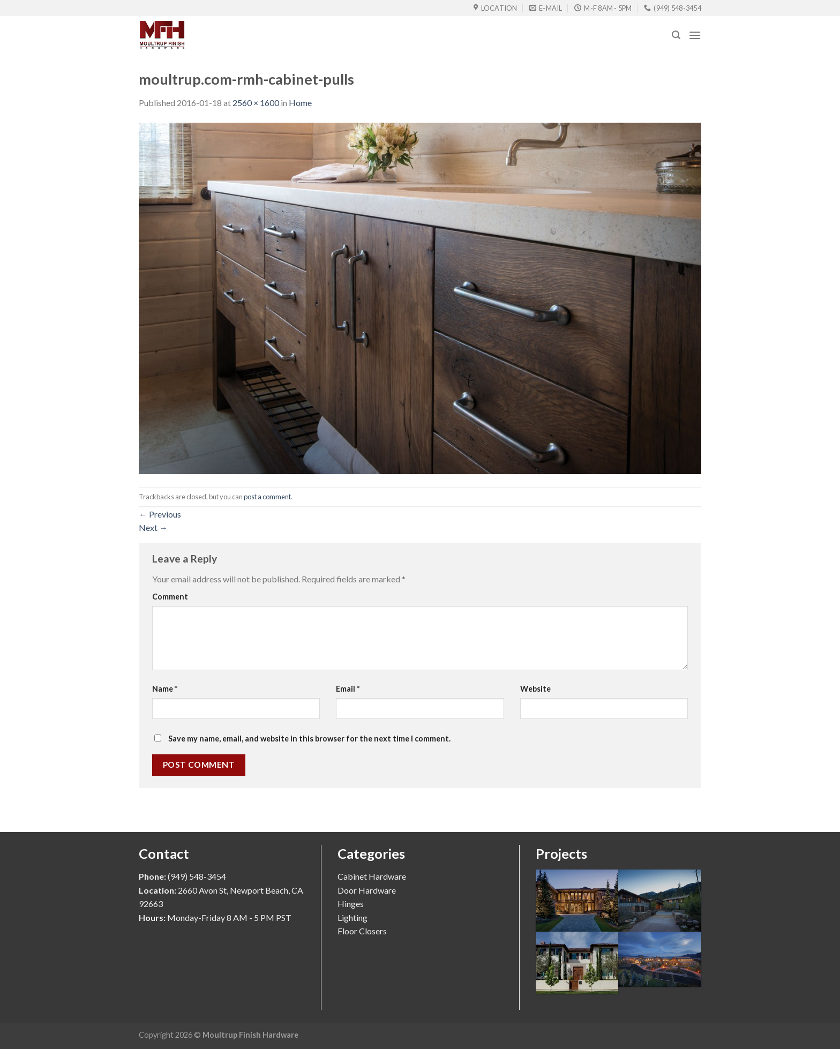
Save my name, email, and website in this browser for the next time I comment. (309, 738)
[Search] (676, 35)
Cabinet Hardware (372, 876)
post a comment (267, 496)
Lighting (353, 917)
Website (535, 688)
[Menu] (694, 35)
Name (164, 688)
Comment (170, 596)
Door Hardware (367, 890)
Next (153, 527)
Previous (160, 514)
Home (300, 103)
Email (347, 688)
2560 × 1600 (255, 103)
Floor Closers (362, 931)
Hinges (351, 903)
